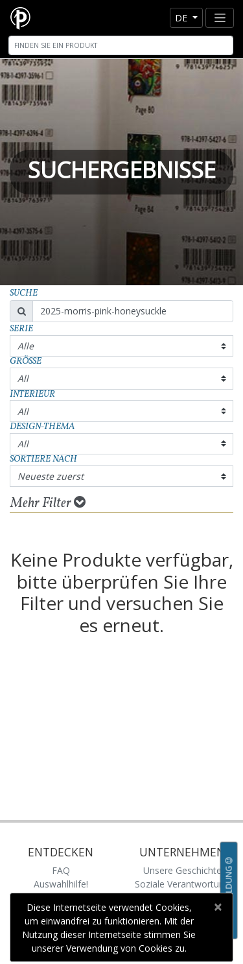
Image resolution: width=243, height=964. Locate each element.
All (23, 378)
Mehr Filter (48, 503)
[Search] (120, 45)
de (182, 18)
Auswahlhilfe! (61, 884)
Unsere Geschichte (182, 870)
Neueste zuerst (50, 476)
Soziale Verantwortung (182, 884)
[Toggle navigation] (219, 18)
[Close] (217, 907)
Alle (25, 346)
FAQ (61, 870)
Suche (24, 293)
